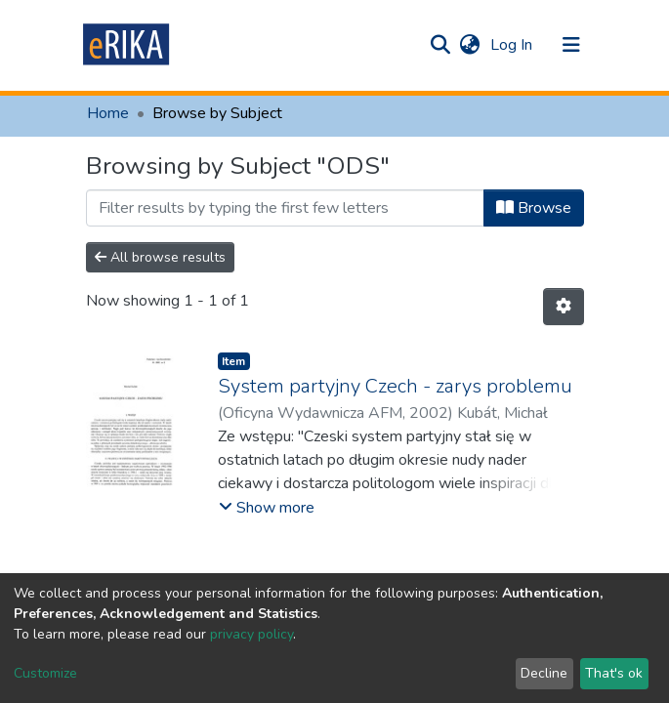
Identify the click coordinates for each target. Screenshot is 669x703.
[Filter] (285, 208)
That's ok (614, 673)
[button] (470, 45)
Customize (45, 673)
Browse (533, 208)
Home (108, 113)
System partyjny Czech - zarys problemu (395, 386)
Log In (513, 45)
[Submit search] (441, 45)
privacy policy (251, 634)
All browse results (160, 257)
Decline (544, 673)
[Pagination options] (563, 306)
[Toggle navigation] (571, 44)
